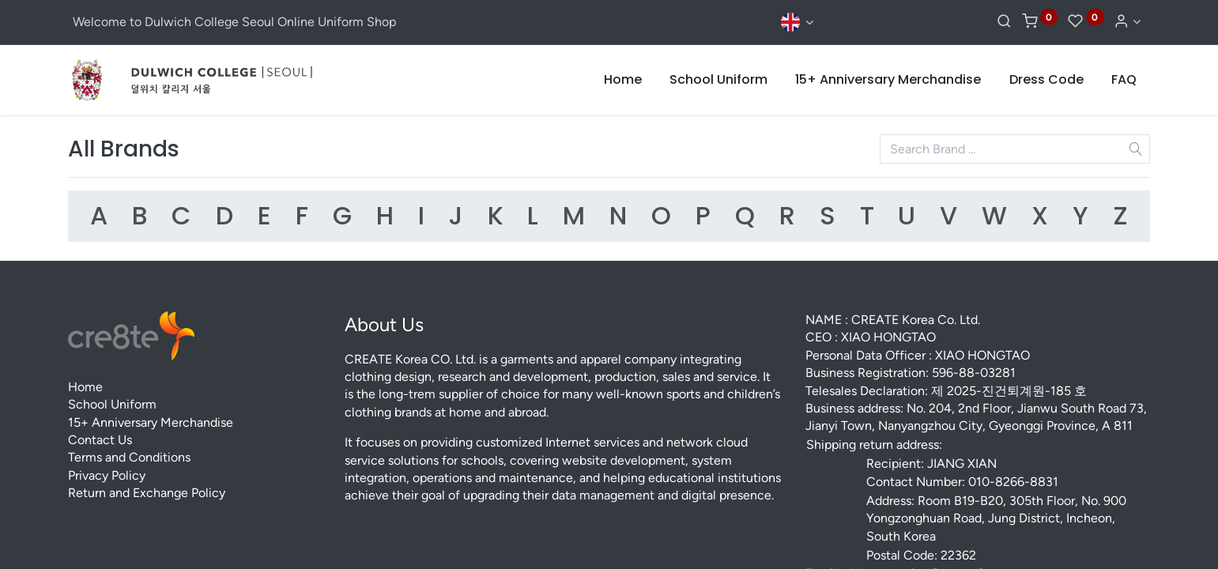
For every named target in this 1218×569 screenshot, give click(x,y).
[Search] (1004, 21)
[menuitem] (623, 80)
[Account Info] (1127, 21)
